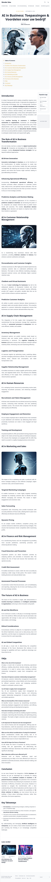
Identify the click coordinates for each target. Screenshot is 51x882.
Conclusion (7, 83)
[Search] (45, 2)
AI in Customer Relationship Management (15, 67)
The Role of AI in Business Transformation (15, 65)
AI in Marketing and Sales (11, 74)
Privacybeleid (18, 878)
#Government (43, 109)
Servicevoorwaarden (30, 875)
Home (16, 875)
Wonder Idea (6, 2)
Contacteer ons (22, 875)
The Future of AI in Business (12, 79)
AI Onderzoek (31, 5)
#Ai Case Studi (43, 98)
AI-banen (38, 5)
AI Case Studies (12, 5)
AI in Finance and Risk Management (14, 76)
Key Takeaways (8, 85)
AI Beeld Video (5, 5)
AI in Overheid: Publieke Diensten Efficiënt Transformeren (25, 859)
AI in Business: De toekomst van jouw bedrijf (7, 860)
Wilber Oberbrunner (25, 24)
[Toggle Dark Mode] (48, 2)
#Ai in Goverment (43, 105)
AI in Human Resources (10, 72)
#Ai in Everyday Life (43, 102)
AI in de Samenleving (22, 5)
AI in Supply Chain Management (13, 70)
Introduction (8, 63)
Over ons (24, 878)
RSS (30, 878)
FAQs (6, 81)
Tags (28, 878)
